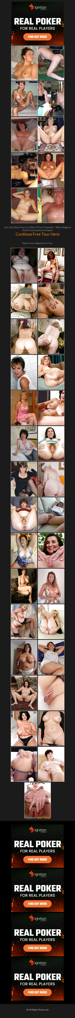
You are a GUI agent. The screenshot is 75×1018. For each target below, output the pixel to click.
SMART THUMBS (44, 818)
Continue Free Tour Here (38, 234)
